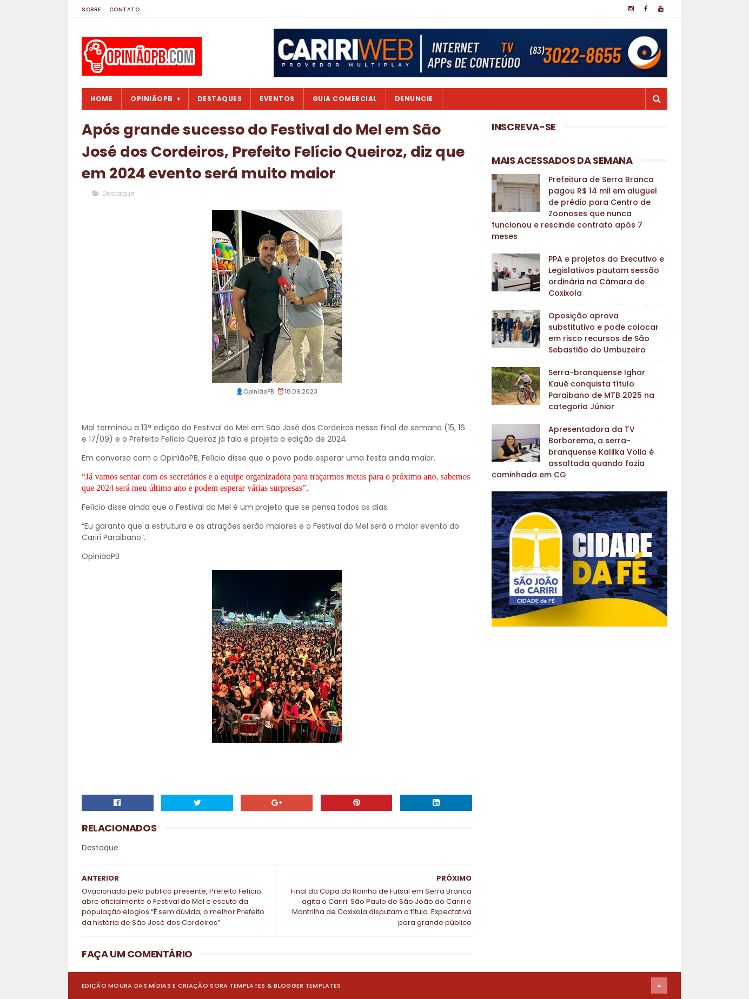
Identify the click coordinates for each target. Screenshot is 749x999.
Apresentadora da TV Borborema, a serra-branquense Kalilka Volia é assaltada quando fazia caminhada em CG (573, 452)
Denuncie (414, 98)
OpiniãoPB (151, 98)
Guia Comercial (345, 98)
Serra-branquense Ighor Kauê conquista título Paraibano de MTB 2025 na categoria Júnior (601, 389)
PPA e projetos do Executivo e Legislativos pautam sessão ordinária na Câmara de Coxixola (606, 276)
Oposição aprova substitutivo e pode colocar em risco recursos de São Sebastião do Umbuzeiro (603, 332)
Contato (124, 9)
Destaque (118, 193)
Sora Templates (237, 985)
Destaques (219, 98)
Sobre (91, 9)
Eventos (277, 98)
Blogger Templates (307, 985)
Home (101, 98)
